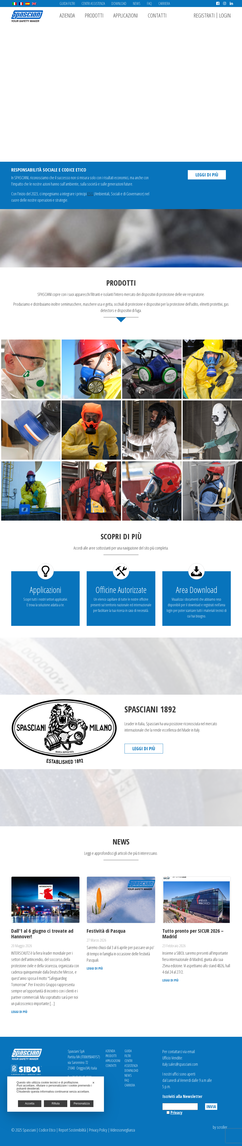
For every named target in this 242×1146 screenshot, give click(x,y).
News (136, 3)
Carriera (164, 3)
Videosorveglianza (122, 1130)
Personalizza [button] (82, 1103)
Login (225, 15)
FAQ (149, 3)
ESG (90, 193)
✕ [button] (93, 1082)
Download (118, 3)
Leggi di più (207, 175)
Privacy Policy (98, 1130)
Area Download (196, 590)
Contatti (157, 15)
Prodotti (94, 15)
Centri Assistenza (93, 3)
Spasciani (27, 16)
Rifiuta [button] (56, 1103)
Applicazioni (125, 15)
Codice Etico (47, 1130)
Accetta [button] (29, 1103)
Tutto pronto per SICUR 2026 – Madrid (193, 933)
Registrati (204, 15)
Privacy (176, 1112)
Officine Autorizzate (121, 590)
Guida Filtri (67, 3)
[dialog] (55, 1094)
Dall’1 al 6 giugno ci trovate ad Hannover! (42, 933)
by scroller (220, 1127)
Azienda (67, 15)
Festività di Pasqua (106, 930)
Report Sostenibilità (72, 1130)
